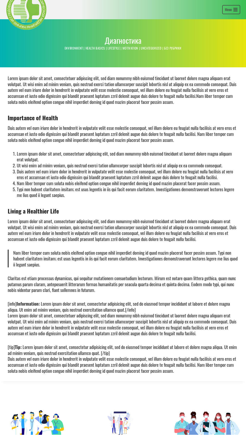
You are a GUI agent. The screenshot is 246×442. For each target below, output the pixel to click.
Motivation (130, 70)
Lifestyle (114, 70)
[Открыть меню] (231, 20)
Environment (73, 70)
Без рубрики (173, 70)
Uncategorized (151, 70)
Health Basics (95, 70)
